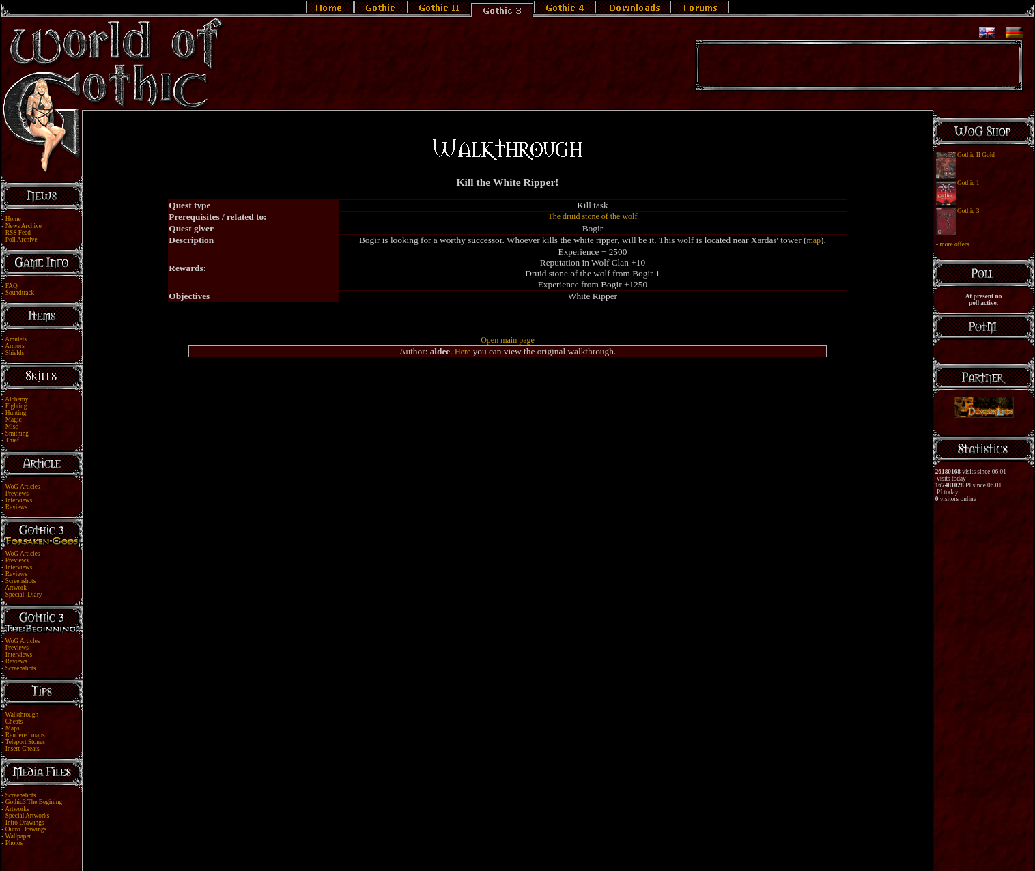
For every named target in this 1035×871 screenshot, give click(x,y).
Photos (14, 843)
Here (462, 351)
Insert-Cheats (22, 748)
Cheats (14, 721)
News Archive (23, 226)
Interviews (18, 500)
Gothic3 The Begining (33, 802)
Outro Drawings (25, 829)
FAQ (11, 286)
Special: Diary (23, 594)
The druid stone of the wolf (592, 216)
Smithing (17, 433)
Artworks (17, 808)
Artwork (16, 587)
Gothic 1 (968, 183)
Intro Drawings (24, 822)
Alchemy (16, 399)
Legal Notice (495, 851)
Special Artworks (27, 815)
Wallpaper (18, 836)
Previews (17, 493)
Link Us (526, 851)
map (813, 240)
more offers (954, 244)
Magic (13, 419)
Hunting (16, 413)
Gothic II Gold (976, 155)
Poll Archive (21, 239)
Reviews (16, 507)
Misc (11, 426)
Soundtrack (20, 292)
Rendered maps (25, 735)
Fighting (16, 406)
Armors (15, 346)
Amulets (16, 339)
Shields (14, 352)
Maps (12, 728)
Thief (12, 440)
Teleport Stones (25, 742)
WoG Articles (22, 486)
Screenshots (20, 580)
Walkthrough (21, 714)
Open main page (508, 340)
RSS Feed (18, 232)
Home (13, 219)
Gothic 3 (968, 211)
